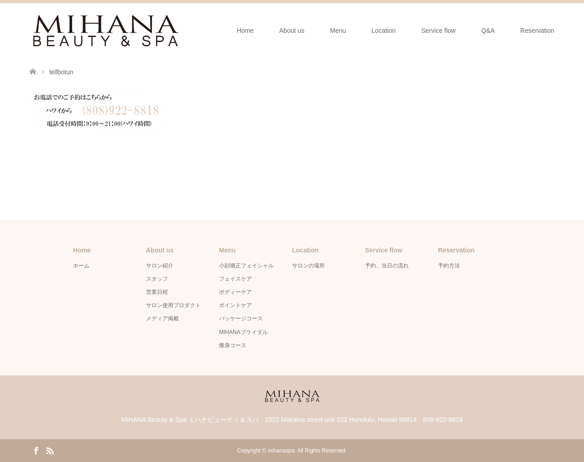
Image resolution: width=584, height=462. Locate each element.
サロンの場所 (308, 265)
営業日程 (157, 292)
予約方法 (449, 265)
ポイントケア (235, 305)
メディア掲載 (162, 318)
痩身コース (232, 345)
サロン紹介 (159, 265)
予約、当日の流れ (387, 265)
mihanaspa (281, 450)
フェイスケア (235, 279)
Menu (338, 30)
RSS (49, 450)
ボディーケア (235, 292)
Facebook (36, 450)
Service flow (438, 30)
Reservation (537, 30)
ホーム (81, 265)
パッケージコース (241, 318)
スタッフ (157, 279)
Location (383, 30)
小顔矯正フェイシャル (246, 265)
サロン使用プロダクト (173, 305)
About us (291, 30)
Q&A (488, 30)
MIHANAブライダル (243, 332)
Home (245, 30)
